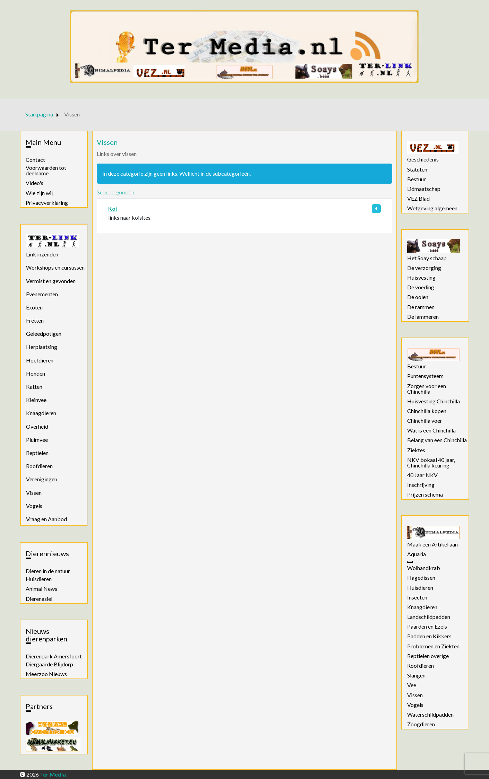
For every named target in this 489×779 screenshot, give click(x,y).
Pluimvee (37, 439)
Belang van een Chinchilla (437, 440)
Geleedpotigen (43, 333)
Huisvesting (421, 277)
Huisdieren (39, 579)
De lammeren (423, 317)
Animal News (41, 589)
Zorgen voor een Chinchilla (426, 388)
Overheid (37, 426)
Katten (34, 386)
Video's (34, 183)
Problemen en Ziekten (433, 646)
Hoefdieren (39, 360)
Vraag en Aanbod (46, 519)
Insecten (417, 597)
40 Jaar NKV (422, 475)
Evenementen (42, 294)
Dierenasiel (39, 599)
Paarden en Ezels (427, 626)
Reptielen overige (428, 656)
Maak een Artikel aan (432, 544)
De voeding (420, 287)
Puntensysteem (425, 376)
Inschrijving (421, 485)
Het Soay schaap (427, 258)
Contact (35, 160)
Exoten (34, 307)
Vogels (34, 505)
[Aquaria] (410, 562)
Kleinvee (36, 399)
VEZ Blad (418, 198)
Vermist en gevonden (51, 281)
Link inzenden (42, 254)
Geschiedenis (423, 159)
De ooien (417, 297)
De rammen (421, 307)
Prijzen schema (425, 494)
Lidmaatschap (423, 189)
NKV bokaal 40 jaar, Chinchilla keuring (431, 462)
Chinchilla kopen (426, 411)
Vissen (34, 492)
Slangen (416, 675)
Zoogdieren (421, 724)
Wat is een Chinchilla (431, 430)
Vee (411, 685)
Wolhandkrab (423, 568)
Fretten (35, 320)
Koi (112, 208)
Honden (35, 373)
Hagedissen (421, 577)
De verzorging (424, 268)
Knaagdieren (41, 413)
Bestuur (416, 179)
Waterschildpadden (430, 714)
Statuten (417, 169)
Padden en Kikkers (429, 636)
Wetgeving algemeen (432, 208)
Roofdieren (39, 466)
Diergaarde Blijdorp (49, 664)
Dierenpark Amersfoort (54, 656)
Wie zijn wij (39, 193)
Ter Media (53, 774)
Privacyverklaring (47, 202)
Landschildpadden (428, 617)
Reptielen (37, 452)
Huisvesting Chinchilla (433, 401)
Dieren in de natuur (48, 571)
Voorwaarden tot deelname (46, 170)
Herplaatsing (41, 346)
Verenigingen (41, 479)
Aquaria (416, 554)
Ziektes (416, 450)
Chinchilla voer (424, 420)
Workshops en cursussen (55, 267)
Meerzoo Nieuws (46, 674)
